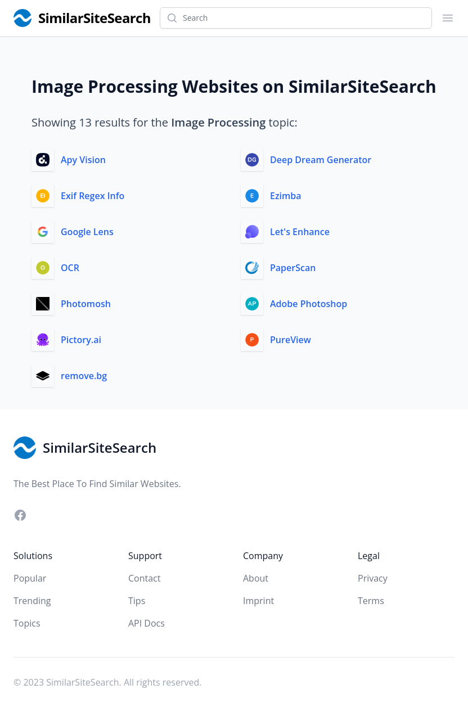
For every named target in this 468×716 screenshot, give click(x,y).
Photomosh (86, 304)
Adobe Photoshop (308, 304)
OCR (70, 268)
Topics (27, 623)
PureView (290, 340)
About (255, 578)
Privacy (373, 578)
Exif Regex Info (92, 196)
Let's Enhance (300, 232)
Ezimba (286, 196)
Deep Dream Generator (320, 160)
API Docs (146, 623)
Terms (371, 601)
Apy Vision (83, 160)
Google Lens (87, 232)
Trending (32, 601)
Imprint (258, 601)
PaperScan (293, 268)
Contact (144, 578)
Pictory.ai (81, 340)
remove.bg (84, 376)
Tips (136, 601)
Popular (30, 578)
